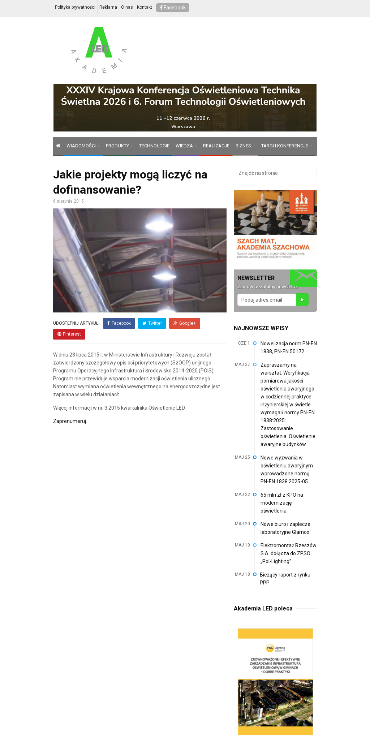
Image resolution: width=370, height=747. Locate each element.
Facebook (173, 7)
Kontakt (144, 7)
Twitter (152, 323)
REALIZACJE (216, 145)
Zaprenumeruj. (70, 421)
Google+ (184, 323)
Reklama (108, 7)
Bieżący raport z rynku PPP (285, 579)
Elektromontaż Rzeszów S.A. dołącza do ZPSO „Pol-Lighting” (289, 553)
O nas (127, 7)
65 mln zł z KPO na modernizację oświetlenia (282, 503)
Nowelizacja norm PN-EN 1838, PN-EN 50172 (289, 347)
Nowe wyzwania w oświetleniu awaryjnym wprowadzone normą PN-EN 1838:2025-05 (287, 469)
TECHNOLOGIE (154, 145)
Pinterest (69, 334)
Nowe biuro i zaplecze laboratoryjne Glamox (285, 528)
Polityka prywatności (75, 7)
